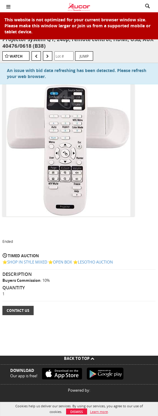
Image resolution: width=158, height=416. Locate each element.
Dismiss (76, 411)
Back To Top (79, 358)
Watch (16, 56)
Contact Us (18, 310)
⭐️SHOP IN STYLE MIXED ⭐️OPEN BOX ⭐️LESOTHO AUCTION (57, 262)
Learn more (99, 411)
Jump (84, 56)
